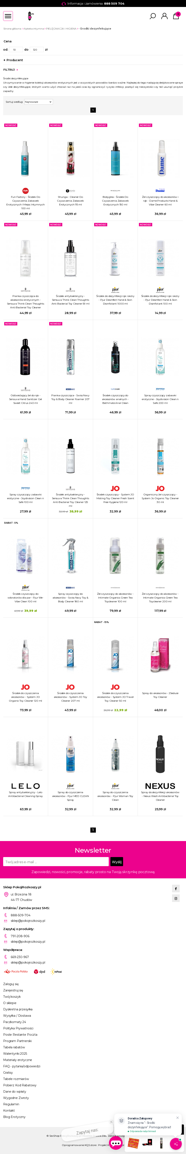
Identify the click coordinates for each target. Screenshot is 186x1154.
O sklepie (9, 1003)
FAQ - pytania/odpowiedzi (21, 1066)
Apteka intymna (34, 28)
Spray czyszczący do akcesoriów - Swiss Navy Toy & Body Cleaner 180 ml (70, 597)
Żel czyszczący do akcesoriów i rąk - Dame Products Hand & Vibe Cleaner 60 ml (160, 200)
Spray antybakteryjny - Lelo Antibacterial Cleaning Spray (25, 794)
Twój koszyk (11, 997)
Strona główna (12, 28)
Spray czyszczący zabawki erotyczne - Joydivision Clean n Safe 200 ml (160, 399)
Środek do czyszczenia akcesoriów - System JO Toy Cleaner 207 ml (70, 697)
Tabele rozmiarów (16, 1079)
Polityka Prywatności (18, 1028)
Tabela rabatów (14, 1047)
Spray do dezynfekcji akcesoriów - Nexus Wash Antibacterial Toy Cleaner (160, 796)
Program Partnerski (17, 1041)
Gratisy (8, 1072)
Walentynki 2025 (15, 1054)
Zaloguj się (10, 984)
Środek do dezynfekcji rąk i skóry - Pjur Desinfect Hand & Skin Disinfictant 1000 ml (115, 299)
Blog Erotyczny (14, 1117)
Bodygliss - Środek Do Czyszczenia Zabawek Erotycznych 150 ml (115, 200)
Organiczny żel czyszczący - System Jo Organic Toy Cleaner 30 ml (160, 498)
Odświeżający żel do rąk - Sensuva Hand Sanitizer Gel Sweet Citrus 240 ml (25, 399)
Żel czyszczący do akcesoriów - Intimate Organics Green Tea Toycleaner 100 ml (115, 597)
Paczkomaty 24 (14, 1022)
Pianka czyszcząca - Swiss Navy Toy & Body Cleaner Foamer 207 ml (70, 399)
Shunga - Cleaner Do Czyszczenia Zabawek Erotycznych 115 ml (70, 200)
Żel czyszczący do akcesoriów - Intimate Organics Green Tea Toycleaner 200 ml (160, 597)
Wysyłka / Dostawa (17, 1016)
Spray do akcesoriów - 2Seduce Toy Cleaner (160, 695)
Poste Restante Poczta (20, 1035)
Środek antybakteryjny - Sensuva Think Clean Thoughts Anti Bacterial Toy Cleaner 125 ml (70, 500)
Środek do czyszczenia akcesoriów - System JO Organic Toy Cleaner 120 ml (25, 697)
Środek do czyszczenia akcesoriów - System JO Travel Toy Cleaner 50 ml (115, 697)
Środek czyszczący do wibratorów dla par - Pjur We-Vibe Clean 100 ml (26, 597)
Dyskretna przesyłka (18, 1009)
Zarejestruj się (13, 990)
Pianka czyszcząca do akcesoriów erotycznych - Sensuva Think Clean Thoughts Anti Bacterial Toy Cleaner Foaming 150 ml (25, 301)
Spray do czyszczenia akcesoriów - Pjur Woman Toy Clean (115, 796)
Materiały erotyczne (17, 1060)
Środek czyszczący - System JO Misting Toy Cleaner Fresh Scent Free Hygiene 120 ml (115, 498)
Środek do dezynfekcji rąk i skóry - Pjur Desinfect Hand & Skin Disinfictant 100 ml (160, 299)
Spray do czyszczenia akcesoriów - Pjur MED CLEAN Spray (70, 796)
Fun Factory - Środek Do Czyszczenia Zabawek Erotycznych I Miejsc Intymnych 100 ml (25, 202)
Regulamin (11, 1104)
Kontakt (9, 1110)
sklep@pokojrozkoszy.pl (28, 921)
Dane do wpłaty (14, 1091)
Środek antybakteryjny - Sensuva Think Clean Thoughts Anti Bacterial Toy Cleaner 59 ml (71, 299)
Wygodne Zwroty (16, 1098)
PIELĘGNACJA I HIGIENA (61, 28)
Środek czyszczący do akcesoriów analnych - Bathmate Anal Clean (115, 399)
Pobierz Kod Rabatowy (20, 1085)
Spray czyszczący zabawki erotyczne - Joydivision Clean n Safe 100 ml (25, 498)
